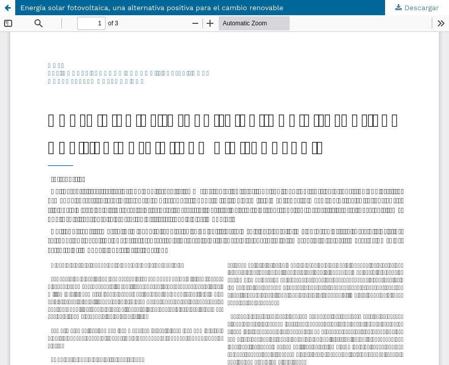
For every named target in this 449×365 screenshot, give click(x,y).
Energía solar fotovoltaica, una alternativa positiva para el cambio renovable (152, 8)
